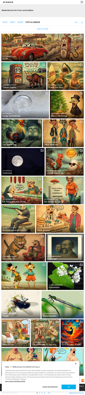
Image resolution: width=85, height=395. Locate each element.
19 (49, 393)
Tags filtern (42, 29)
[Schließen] (75, 363)
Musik (20, 22)
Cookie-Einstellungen (50, 387)
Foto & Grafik (33, 22)
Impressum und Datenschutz (15, 381)
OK (69, 387)
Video (12, 22)
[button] (77, 22)
